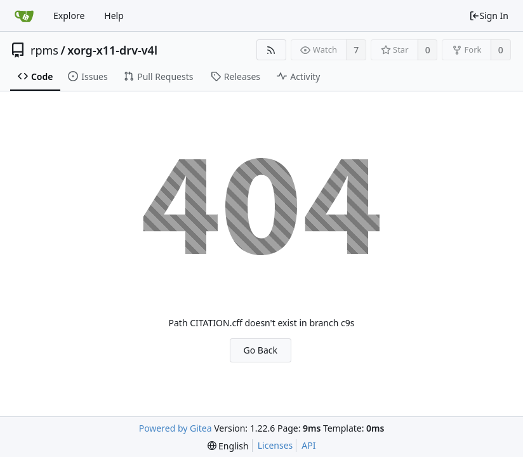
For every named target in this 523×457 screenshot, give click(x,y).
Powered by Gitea (175, 428)
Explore (68, 16)
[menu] (228, 446)
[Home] (24, 15)
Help (114, 16)
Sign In (488, 16)
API (308, 445)
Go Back (260, 350)
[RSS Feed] (271, 49)
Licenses (275, 445)
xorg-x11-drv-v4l (112, 50)
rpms (44, 50)
